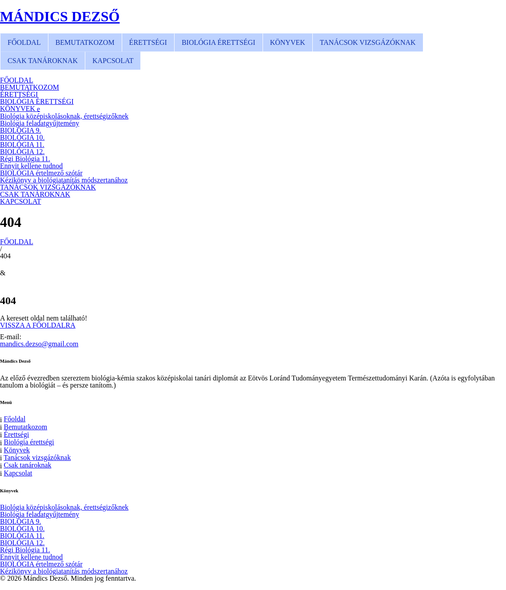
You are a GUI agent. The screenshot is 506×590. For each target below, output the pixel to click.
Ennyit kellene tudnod (31, 166)
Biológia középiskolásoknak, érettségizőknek (64, 116)
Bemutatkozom (25, 427)
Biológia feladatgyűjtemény (39, 123)
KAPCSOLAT (112, 60)
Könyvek (17, 450)
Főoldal (14, 419)
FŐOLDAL (24, 42)
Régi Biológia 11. (25, 158)
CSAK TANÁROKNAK (43, 60)
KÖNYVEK (287, 42)
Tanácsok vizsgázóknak (37, 457)
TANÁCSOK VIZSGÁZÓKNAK (368, 42)
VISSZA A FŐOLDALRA (38, 325)
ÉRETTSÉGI (148, 42)
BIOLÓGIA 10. (22, 137)
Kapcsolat (18, 473)
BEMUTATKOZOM (85, 42)
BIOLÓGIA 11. (22, 144)
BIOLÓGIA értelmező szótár (41, 173)
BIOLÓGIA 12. (22, 151)
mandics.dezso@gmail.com (39, 344)
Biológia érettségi (29, 442)
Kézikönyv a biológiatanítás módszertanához (63, 180)
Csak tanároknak (27, 465)
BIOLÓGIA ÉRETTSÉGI (218, 42)
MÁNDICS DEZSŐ (60, 16)
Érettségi (16, 434)
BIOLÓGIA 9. (20, 130)
